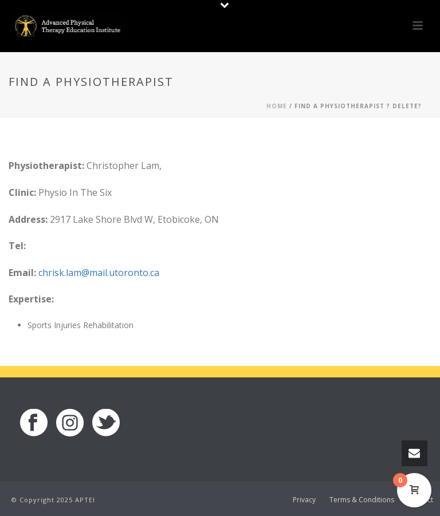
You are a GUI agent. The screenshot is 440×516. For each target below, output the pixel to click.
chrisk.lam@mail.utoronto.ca (98, 272)
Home (276, 106)
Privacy (304, 500)
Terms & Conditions (361, 500)
